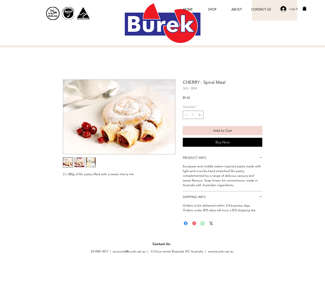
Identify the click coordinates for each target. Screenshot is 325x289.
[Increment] (200, 115)
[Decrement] (186, 115)
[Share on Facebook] (185, 223)
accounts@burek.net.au (129, 251)
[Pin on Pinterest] (194, 223)
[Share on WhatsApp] (202, 223)
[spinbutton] (193, 115)
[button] (304, 8)
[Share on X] (211, 223)
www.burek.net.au (221, 251)
